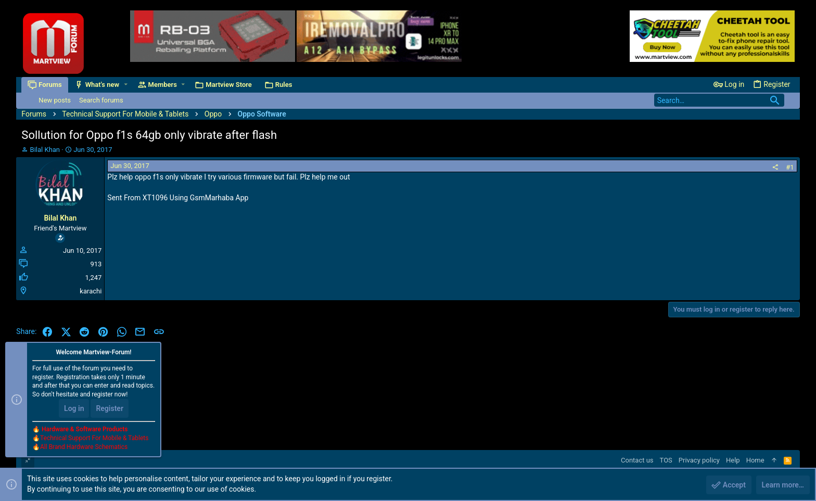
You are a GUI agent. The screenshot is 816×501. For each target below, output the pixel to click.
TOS (666, 460)
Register (109, 408)
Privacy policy (699, 460)
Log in (74, 408)
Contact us (637, 460)
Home (755, 460)
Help (733, 460)
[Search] (719, 100)
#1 (790, 167)
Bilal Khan (45, 149)
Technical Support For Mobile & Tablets (94, 438)
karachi (90, 291)
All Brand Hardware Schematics (84, 447)
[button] (125, 84)
